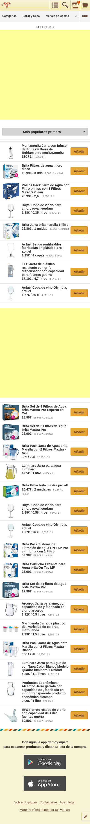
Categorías (9, 16)
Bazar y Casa (31, 16)
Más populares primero (54, 132)
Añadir (79, 151)
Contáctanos (48, 802)
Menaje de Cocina (57, 16)
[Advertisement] (45, 75)
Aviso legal (67, 802)
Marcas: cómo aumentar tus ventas (45, 810)
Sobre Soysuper (25, 802)
